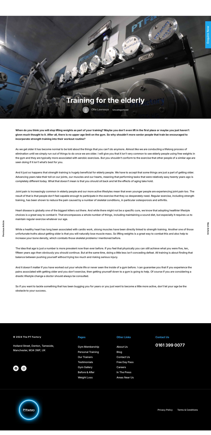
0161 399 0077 (170, 349)
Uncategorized (120, 114)
